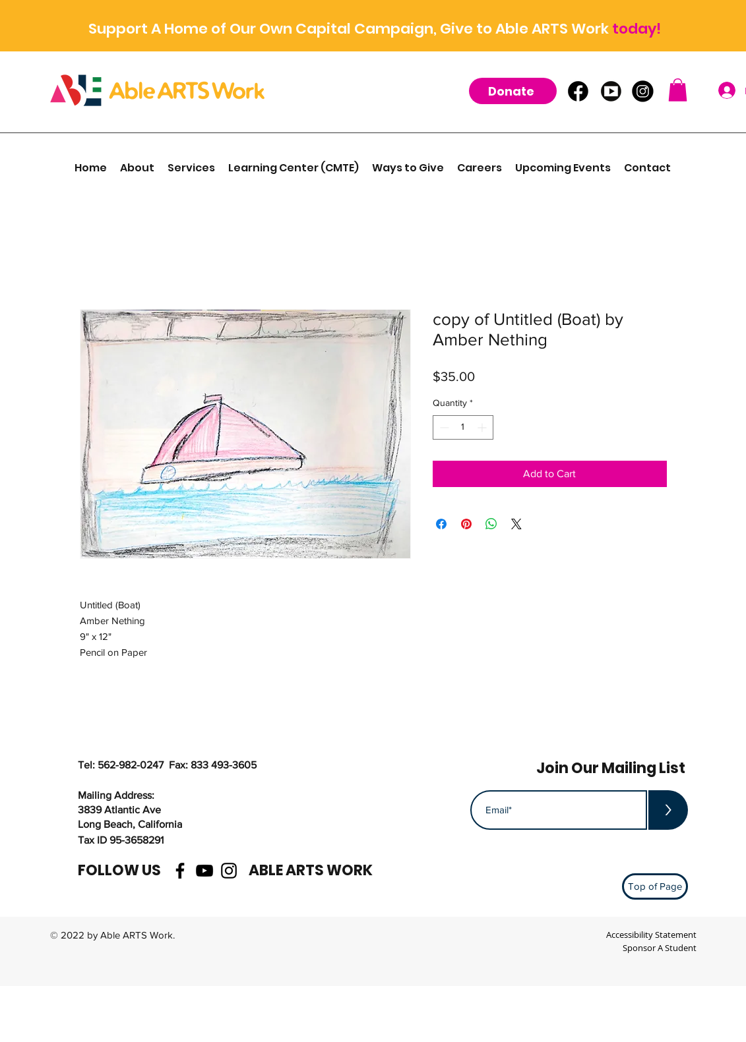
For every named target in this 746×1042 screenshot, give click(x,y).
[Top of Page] (655, 886)
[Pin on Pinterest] (466, 524)
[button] (677, 89)
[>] (668, 810)
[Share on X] (516, 524)
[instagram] (228, 870)
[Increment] (483, 427)
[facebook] (180, 870)
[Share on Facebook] (441, 524)
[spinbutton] (463, 427)
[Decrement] (443, 427)
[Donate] (513, 91)
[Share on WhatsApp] (491, 524)
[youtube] (204, 870)
